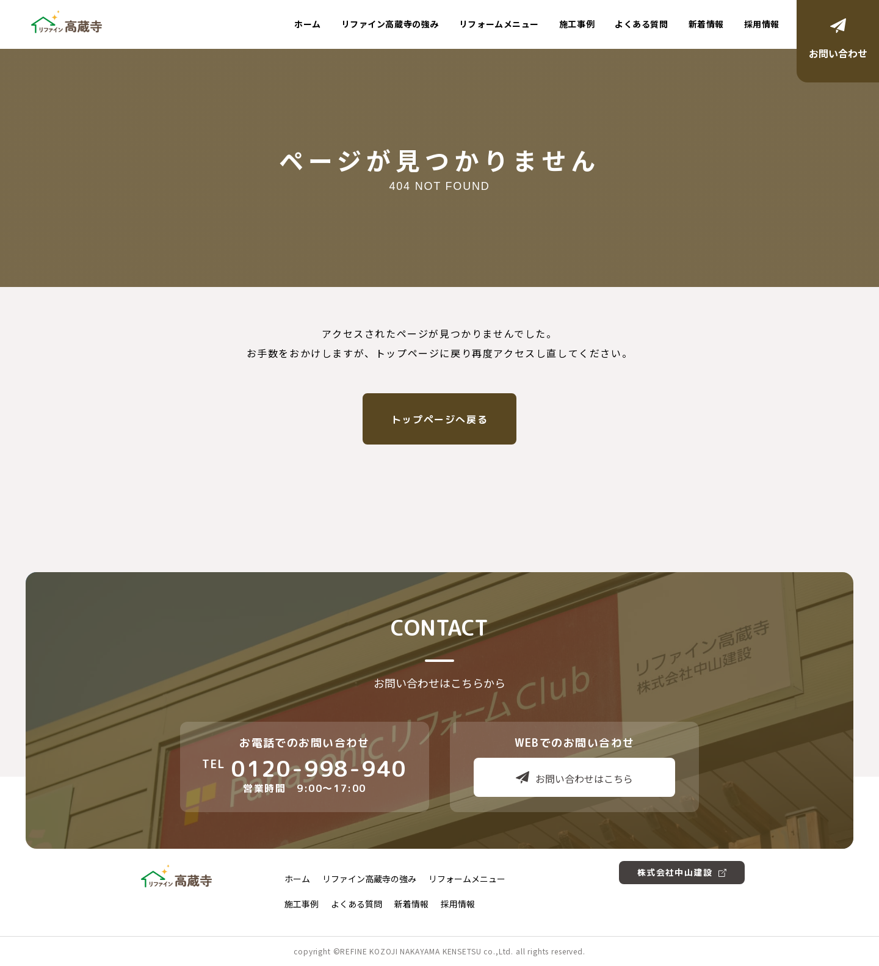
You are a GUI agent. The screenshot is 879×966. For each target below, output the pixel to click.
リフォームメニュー (499, 24)
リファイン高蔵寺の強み (390, 24)
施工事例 (577, 24)
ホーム (307, 24)
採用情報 (762, 24)
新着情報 (706, 24)
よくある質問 (641, 24)
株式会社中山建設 (681, 872)
